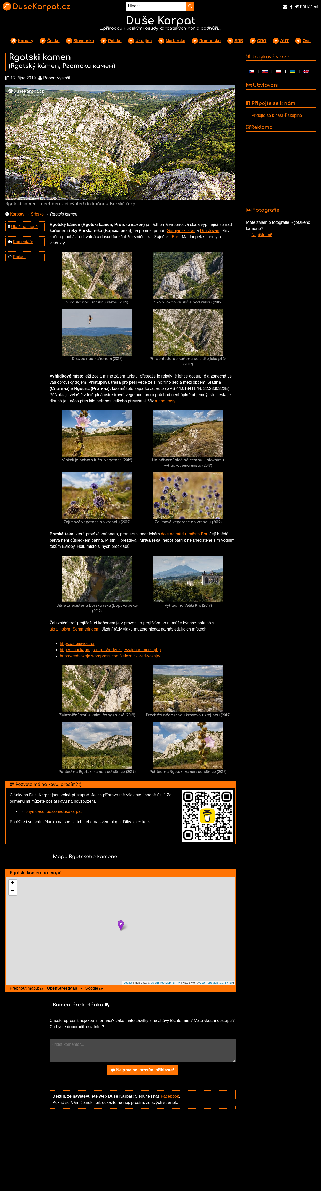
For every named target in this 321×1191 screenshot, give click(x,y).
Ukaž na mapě (24, 227)
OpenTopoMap (208, 982)
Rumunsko (210, 41)
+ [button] (12, 883)
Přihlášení (306, 7)
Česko (53, 41)
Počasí (19, 257)
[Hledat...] (156, 6)
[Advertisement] (143, 1153)
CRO (262, 41)
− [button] (12, 891)
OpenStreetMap (161, 982)
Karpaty (25, 41)
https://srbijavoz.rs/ (77, 643)
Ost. (307, 41)
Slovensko (83, 41)
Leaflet (128, 982)
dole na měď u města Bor (184, 534)
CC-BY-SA (226, 982)
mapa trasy (165, 401)
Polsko (114, 41)
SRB (238, 41)
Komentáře (23, 242)
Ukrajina (143, 41)
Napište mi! (261, 235)
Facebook (170, 1096)
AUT (284, 41)
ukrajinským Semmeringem (74, 629)
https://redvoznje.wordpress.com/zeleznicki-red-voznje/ (110, 656)
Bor (175, 237)
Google (91, 988)
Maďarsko (175, 41)
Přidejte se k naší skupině (276, 115)
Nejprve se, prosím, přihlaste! (142, 1070)
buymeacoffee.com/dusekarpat (53, 811)
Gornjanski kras (181, 230)
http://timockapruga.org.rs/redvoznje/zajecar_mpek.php (110, 650)
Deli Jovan (209, 230)
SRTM (177, 982)
